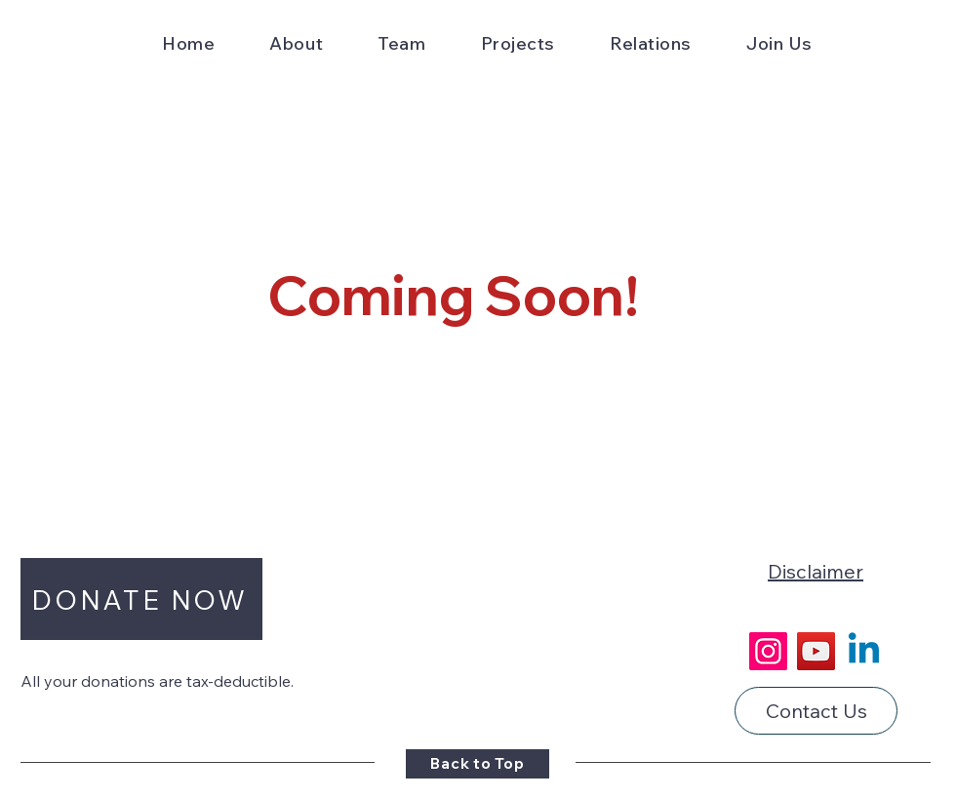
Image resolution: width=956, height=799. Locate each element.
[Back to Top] (477, 764)
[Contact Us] (816, 711)
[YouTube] (816, 651)
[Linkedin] (864, 651)
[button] (296, 43)
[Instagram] (768, 651)
